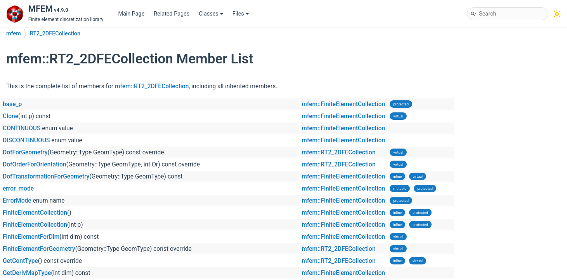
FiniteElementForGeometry (39, 248)
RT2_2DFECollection (55, 33)
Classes (211, 13)
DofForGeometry (25, 152)
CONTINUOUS (21, 128)
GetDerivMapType (27, 273)
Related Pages (171, 13)
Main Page (131, 13)
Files (240, 13)
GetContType (20, 260)
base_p (12, 104)
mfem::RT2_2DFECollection (152, 86)
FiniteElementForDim (31, 236)
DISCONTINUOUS (26, 140)
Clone (10, 116)
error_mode (18, 188)
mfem (13, 33)
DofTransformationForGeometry (46, 176)
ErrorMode (17, 200)
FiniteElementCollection (35, 212)
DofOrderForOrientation (34, 164)
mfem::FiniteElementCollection (343, 104)
